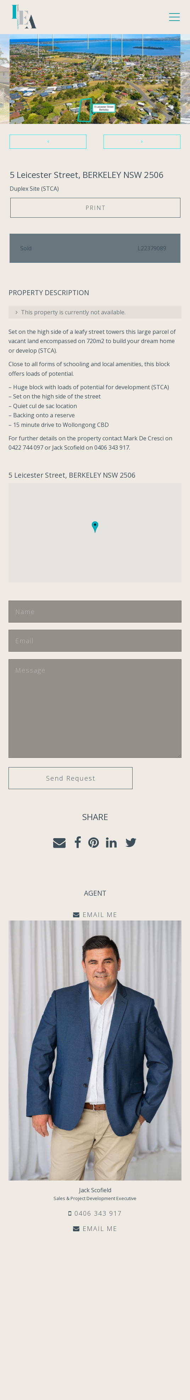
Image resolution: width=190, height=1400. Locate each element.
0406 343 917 (95, 1213)
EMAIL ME (95, 1228)
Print (95, 208)
